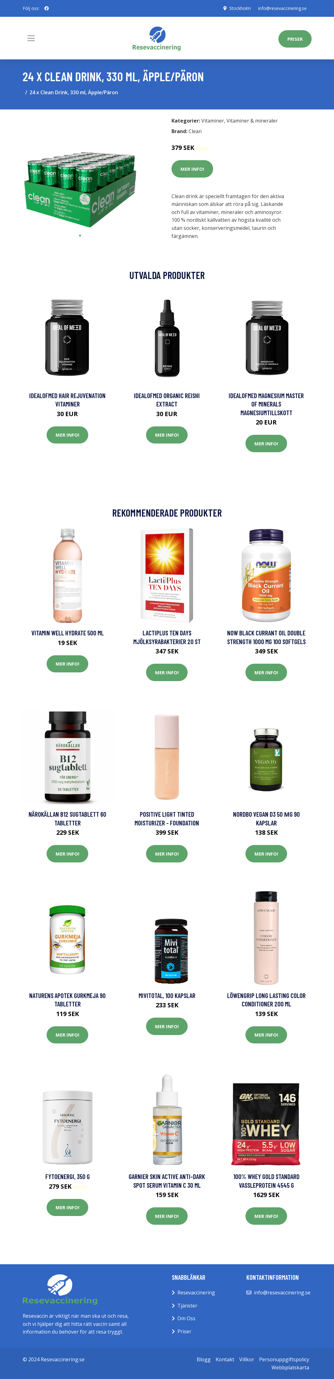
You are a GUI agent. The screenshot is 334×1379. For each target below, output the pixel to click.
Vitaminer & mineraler (252, 120)
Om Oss (186, 1318)
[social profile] (46, 8)
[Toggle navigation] (31, 38)
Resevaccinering (196, 1292)
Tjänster (187, 1305)
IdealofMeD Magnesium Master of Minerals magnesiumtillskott (266, 404)
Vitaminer (212, 120)
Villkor (246, 1359)
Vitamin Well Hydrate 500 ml (67, 633)
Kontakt (225, 1359)
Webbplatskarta (290, 1367)
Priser (295, 39)
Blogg (204, 1359)
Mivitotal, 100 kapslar (167, 995)
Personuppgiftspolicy (284, 1359)
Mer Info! (192, 169)
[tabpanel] (80, 172)
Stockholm (240, 8)
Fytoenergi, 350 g (67, 1176)
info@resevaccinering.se (282, 8)
